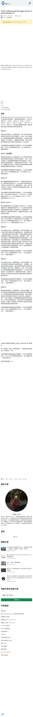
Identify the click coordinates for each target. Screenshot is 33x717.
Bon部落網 (4, 646)
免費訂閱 (16, 600)
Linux (4, 17)
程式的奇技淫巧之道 (6, 640)
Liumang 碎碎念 (5, 625)
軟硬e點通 (4, 649)
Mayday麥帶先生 (5, 628)
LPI (3, 479)
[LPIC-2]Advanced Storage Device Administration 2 (16, 12)
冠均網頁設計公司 (6, 637)
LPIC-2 (11, 479)
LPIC (7, 479)
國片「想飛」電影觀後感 (13, 562)
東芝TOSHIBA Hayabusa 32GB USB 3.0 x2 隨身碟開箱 (19, 555)
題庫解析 (9, 17)
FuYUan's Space (5, 652)
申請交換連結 (4, 655)
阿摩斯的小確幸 (5, 617)
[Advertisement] (16, 44)
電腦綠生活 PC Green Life (8, 620)
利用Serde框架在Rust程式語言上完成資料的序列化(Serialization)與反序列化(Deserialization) (19, 577)
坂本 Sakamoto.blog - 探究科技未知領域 (12, 614)
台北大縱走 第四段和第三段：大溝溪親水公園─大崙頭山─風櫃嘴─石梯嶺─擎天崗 (19, 548)
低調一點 (3, 643)
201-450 (24, 479)
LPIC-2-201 (18, 479)
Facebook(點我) (15, 523)
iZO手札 (3, 634)
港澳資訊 (3, 611)
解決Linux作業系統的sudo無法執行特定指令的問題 (19, 569)
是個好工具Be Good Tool (8, 622)
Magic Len (19, 16)
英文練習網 (4, 631)
